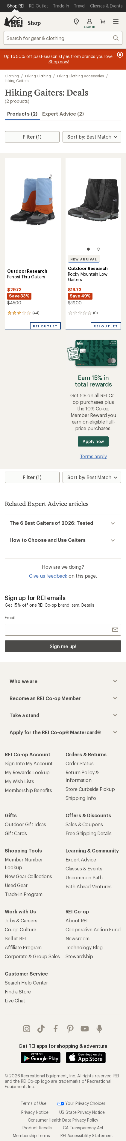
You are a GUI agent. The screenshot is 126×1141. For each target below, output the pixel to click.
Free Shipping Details (89, 833)
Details (87, 605)
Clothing (12, 76)
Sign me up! (63, 646)
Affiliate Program (23, 947)
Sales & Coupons (84, 824)
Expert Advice (81, 859)
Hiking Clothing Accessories (80, 76)
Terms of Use (33, 1102)
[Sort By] (92, 136)
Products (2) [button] (22, 113)
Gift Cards (16, 833)
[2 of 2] (98, 249)
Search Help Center (26, 982)
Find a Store (18, 991)
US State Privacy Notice (82, 1112)
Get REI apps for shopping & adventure (63, 1046)
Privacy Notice (34, 1112)
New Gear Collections (28, 876)
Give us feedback (48, 576)
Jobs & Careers (21, 920)
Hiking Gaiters (16, 81)
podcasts (99, 1028)
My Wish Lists (19, 781)
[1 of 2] (88, 249)
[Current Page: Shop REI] (16, 6)
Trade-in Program (23, 894)
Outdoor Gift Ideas (25, 824)
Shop (34, 22)
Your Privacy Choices (81, 1103)
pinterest (70, 1028)
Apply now (93, 441)
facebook (55, 1028)
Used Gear (16, 885)
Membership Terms (31, 1135)
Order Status (80, 763)
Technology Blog (84, 947)
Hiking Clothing (38, 76)
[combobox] (63, 38)
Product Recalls (37, 1127)
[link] (32, 207)
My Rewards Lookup (27, 772)
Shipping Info (81, 798)
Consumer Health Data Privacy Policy (63, 1119)
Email (10, 617)
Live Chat (15, 1000)
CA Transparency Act (83, 1127)
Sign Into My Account (29, 763)
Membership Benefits (28, 790)
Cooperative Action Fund (93, 929)
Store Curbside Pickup (90, 789)
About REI (77, 920)
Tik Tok (41, 1028)
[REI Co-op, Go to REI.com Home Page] (13, 21)
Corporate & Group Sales (32, 956)
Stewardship (79, 956)
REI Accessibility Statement (86, 1135)
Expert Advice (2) (63, 113)
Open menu (115, 21)
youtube (84, 1028)
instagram (26, 1028)
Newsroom (78, 938)
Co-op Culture (20, 929)
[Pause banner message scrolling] (119, 54)
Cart (102, 21)
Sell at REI (15, 938)
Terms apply (93, 456)
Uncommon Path (84, 877)
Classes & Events (84, 868)
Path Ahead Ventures (89, 886)
